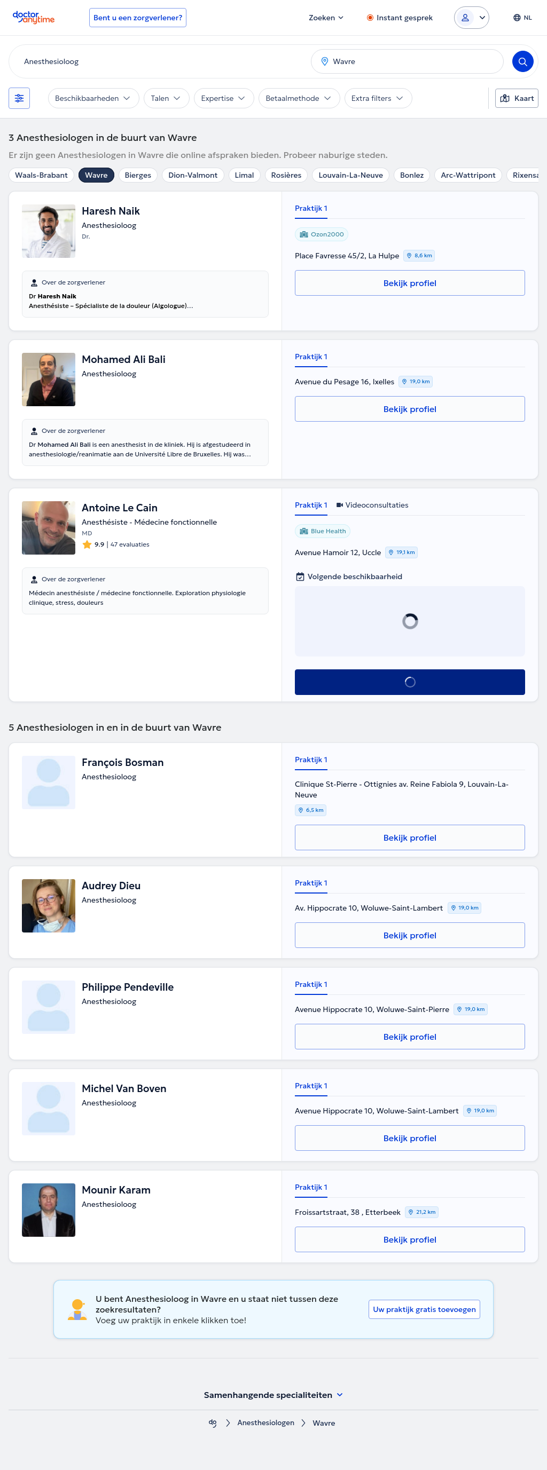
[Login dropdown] (471, 17)
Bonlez (412, 175)
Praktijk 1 (311, 208)
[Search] (523, 61)
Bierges (138, 175)
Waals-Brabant (41, 175)
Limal (244, 175)
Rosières (286, 175)
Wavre (96, 175)
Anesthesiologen (266, 1423)
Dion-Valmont (192, 175)
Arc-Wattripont (468, 175)
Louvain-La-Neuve (350, 175)
